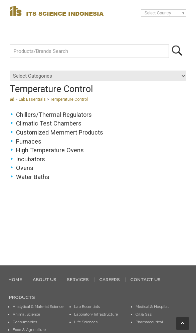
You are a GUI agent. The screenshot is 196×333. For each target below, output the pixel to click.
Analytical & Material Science (38, 306)
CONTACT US (145, 279)
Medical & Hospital (152, 306)
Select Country (158, 13)
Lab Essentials (33, 99)
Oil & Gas (144, 314)
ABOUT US (44, 279)
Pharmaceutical (149, 322)
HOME (15, 279)
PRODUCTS (22, 297)
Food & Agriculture (29, 329)
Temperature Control (69, 99)
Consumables (25, 322)
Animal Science (26, 314)
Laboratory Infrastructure (96, 314)
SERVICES (78, 279)
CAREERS (109, 279)
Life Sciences (85, 322)
